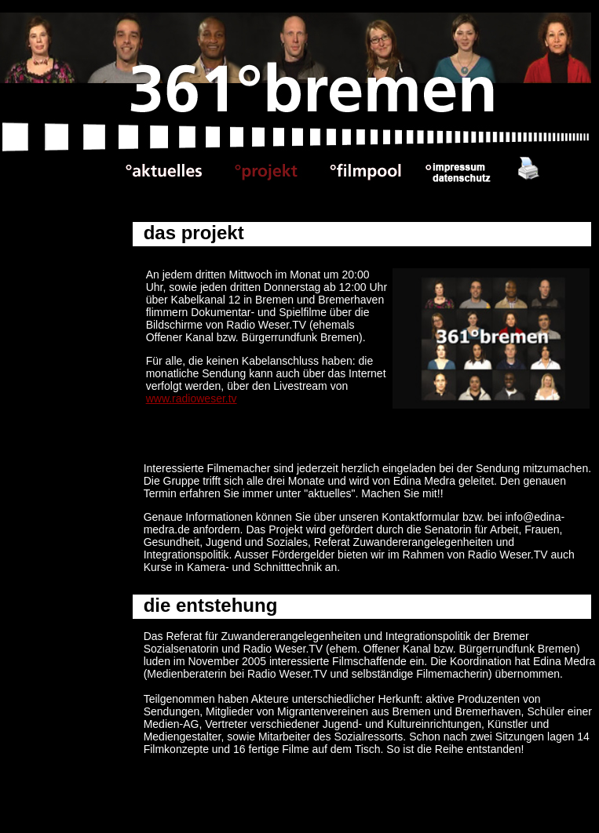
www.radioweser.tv (191, 398)
